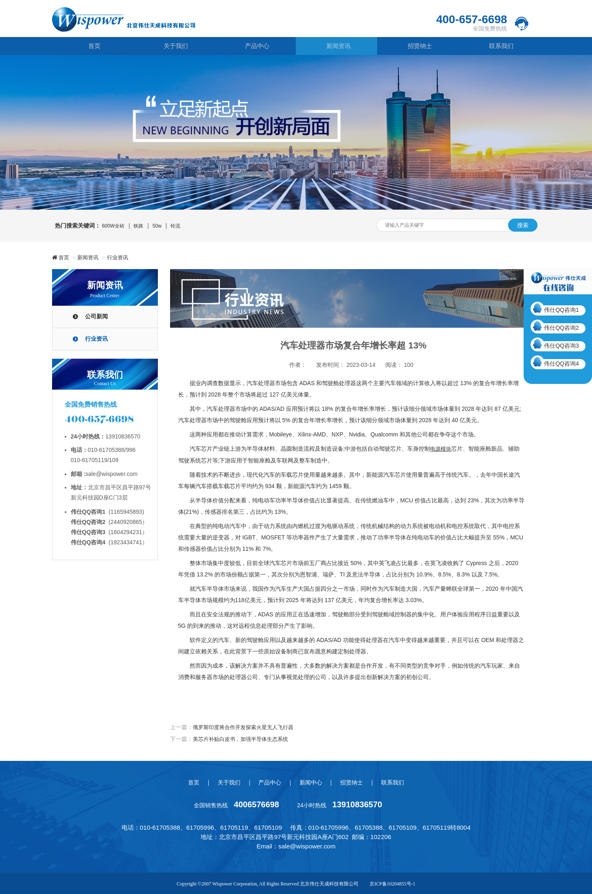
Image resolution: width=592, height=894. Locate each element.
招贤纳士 (418, 46)
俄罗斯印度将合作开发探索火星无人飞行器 (247, 726)
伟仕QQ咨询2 (561, 327)
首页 (92, 46)
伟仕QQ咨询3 (561, 345)
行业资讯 (122, 257)
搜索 (523, 225)
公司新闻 (96, 316)
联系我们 (499, 46)
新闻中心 (312, 781)
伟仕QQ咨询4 (561, 363)
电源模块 (441, 448)
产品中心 (255, 46)
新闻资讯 (336, 46)
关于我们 (174, 46)
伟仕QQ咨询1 (561, 310)
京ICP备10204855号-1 (392, 883)
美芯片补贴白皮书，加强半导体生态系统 (244, 738)
